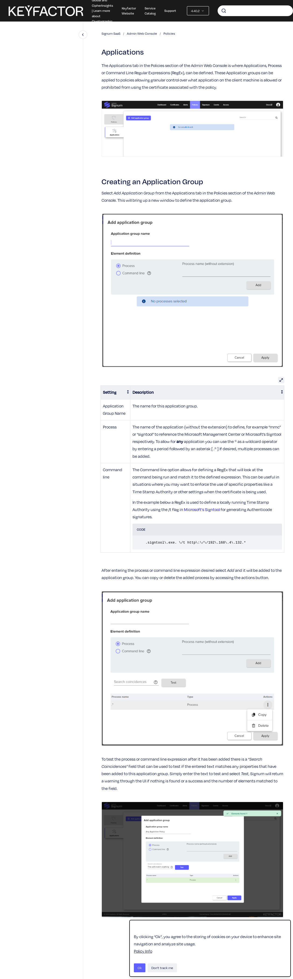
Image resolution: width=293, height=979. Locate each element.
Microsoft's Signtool (202, 509)
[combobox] (255, 11)
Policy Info (143, 951)
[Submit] (223, 10)
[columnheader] (115, 392)
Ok (140, 968)
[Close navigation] (83, 34)
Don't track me (162, 968)
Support (170, 10)
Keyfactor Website (129, 11)
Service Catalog (150, 11)
